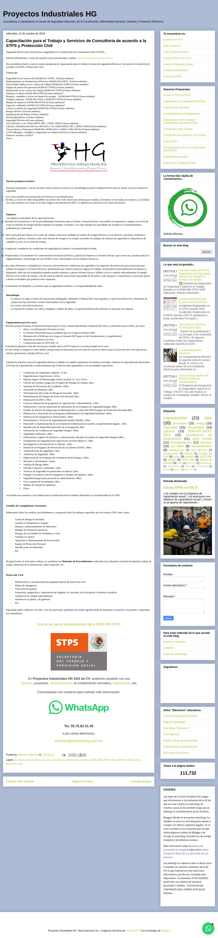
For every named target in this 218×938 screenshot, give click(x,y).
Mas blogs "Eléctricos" (176, 728)
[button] (208, 928)
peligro (172, 459)
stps (20, 763)
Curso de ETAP (172, 76)
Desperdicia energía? (175, 156)
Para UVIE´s (170, 141)
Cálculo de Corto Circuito (178, 128)
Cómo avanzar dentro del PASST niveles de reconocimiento (193, 378)
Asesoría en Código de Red (179, 162)
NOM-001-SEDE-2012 (129, 759)
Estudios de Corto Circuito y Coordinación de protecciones (180, 121)
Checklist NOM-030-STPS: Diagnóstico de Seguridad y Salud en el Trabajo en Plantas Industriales (195, 275)
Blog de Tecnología (174, 721)
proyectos (11, 763)
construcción (170, 453)
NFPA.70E (109, 759)
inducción (188, 469)
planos (188, 453)
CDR (179, 463)
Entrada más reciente (20, 781)
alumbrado (201, 466)
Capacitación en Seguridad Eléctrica (184, 101)
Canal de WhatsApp (175, 654)
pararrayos (173, 466)
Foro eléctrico (171, 734)
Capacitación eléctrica (176, 107)
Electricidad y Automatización (180, 746)
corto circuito (202, 438)
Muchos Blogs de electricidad (180, 740)
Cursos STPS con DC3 (176, 95)
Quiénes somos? (173, 39)
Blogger (165, 930)
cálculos (26, 683)
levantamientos (61, 683)
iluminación (206, 463)
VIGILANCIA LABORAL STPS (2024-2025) (192, 326)
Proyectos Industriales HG (50, 14)
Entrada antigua (141, 781)
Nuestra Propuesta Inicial (178, 64)
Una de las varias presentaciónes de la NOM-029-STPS (78, 624)
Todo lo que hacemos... (177, 51)
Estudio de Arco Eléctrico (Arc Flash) (184, 135)
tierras (166, 469)
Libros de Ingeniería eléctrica (180, 715)
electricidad (73, 759)
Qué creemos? (172, 45)
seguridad (170, 427)
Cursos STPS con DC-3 (177, 58)
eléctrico (84, 759)
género (177, 469)
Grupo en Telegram (174, 641)
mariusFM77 (132, 930)
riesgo (200, 423)
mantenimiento (201, 446)
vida (188, 466)
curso (177, 456)
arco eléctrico (32, 759)
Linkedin (168, 647)
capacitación (122, 683)
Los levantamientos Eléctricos (190, 352)
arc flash (19, 759)
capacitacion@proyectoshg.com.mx (95, 58)
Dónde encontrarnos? (176, 70)
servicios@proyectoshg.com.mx (78, 741)
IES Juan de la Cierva (176, 752)
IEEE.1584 (96, 759)
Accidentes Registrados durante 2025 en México (193, 300)
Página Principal (82, 781)
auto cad (45, 759)
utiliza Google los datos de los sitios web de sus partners (186, 853)
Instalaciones (176, 450)
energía (189, 456)
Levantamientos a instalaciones (181, 113)
